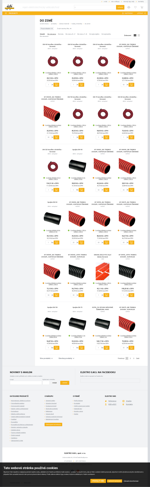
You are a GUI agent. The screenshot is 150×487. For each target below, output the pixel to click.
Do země (87, 24)
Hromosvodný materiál (17, 406)
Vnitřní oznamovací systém (82, 406)
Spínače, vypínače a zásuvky (19, 427)
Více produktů (46, 358)
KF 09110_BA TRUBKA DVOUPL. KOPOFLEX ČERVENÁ (102, 203)
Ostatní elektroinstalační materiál (20, 416)
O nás (105, 1)
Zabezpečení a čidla (17, 440)
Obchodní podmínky (52, 408)
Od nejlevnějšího (94, 34)
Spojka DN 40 (77, 150)
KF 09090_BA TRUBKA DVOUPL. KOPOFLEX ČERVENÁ (52, 256)
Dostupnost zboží (51, 406)
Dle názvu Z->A (82, 34)
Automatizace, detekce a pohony (20, 400)
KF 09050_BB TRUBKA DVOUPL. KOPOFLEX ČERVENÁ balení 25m (77, 204)
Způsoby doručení (51, 403)
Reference (112, 401)
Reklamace (49, 411)
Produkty (13, 13)
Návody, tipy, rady (128, 1)
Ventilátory (14, 438)
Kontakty (141, 1)
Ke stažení (77, 403)
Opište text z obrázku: (48, 379)
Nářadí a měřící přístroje (18, 414)
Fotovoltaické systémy (17, 403)
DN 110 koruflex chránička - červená (77, 98)
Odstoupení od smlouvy (53, 424)
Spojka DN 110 (52, 307)
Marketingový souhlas (52, 419)
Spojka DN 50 (52, 202)
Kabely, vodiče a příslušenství (19, 408)
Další (137, 358)
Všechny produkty (66, 358)
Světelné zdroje (15, 430)
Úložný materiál (64, 24)
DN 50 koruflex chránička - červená (77, 46)
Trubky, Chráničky (77, 24)
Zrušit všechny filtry (64, 28)
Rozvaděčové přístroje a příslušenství (22, 424)
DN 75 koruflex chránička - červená (102, 98)
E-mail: (12, 379)
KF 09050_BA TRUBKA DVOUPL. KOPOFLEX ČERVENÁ (127, 46)
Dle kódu (60, 34)
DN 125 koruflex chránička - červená (52, 151)
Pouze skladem (46, 28)
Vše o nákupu (115, 1)
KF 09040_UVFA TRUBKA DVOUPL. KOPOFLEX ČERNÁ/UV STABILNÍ (77, 257)
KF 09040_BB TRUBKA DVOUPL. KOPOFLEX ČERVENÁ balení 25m (127, 152)
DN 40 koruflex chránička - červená (52, 46)
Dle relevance (51, 34)
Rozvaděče (14, 422)
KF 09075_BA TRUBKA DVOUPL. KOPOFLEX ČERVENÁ (127, 203)
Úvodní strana (44, 24)
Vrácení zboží (50, 414)
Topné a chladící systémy (18, 432)
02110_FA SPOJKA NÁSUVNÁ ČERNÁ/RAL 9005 (102, 308)
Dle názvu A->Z (70, 34)
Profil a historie (78, 400)
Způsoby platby (50, 400)
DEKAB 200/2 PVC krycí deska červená (102, 256)
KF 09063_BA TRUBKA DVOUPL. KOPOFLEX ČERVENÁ (102, 151)
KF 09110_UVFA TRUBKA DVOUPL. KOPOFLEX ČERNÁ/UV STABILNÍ (127, 257)
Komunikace (14, 411)
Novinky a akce (78, 411)
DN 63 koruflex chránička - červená (102, 46)
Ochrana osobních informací (54, 416)
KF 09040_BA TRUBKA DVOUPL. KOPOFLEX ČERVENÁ (52, 98)
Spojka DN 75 (77, 307)
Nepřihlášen (129, 13)
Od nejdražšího (106, 34)
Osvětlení (13, 419)
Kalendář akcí (78, 408)
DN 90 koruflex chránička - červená (127, 98)
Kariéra (76, 414)
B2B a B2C (112, 404)
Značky (129, 401)
